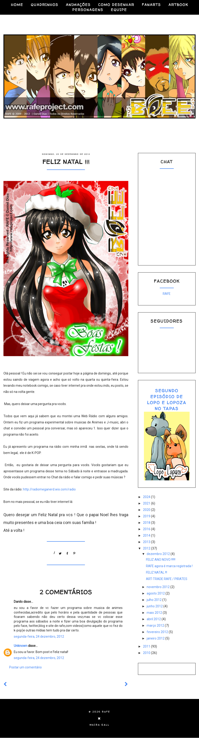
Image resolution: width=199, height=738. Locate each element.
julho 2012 (154, 600)
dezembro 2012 (159, 554)
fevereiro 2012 (158, 632)
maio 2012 (155, 612)
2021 (147, 503)
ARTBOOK (178, 4)
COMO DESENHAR (116, 4)
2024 (147, 497)
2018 (147, 522)
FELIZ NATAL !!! (156, 572)
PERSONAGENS (87, 9)
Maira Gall (99, 725)
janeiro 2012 (156, 638)
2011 (147, 646)
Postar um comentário (25, 667)
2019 (147, 516)
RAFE (167, 294)
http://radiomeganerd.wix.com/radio (49, 489)
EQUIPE (119, 9)
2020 (147, 510)
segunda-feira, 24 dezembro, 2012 (39, 636)
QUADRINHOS (44, 4)
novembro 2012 (158, 587)
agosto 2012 (156, 593)
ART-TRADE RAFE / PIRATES (166, 579)
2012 (147, 548)
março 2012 (156, 625)
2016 (147, 529)
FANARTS (151, 4)
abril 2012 (154, 619)
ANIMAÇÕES (78, 4)
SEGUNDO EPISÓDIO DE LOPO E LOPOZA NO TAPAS (166, 399)
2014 (147, 535)
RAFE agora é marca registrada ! (169, 566)
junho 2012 (155, 606)
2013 (147, 542)
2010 (147, 653)
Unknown (20, 646)
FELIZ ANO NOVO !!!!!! (160, 559)
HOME (17, 4)
